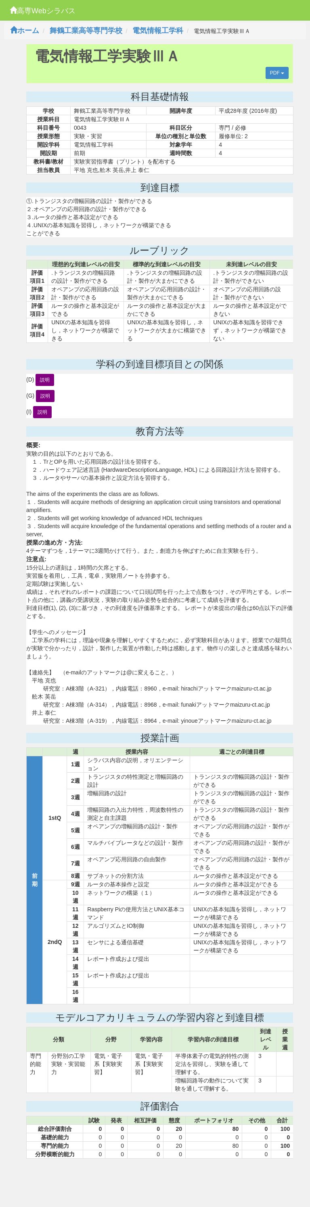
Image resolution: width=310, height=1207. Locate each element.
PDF (277, 73)
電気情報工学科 (157, 31)
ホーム (24, 31)
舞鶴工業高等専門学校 (86, 31)
